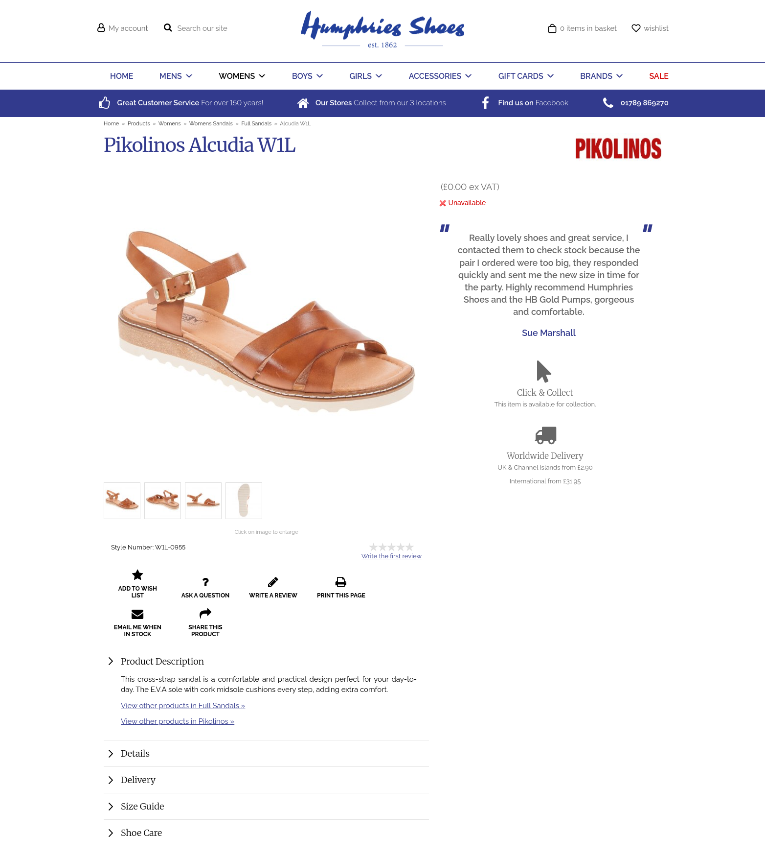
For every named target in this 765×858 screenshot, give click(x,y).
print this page (331, 591)
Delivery (138, 786)
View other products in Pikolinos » (177, 728)
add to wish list (136, 591)
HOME (121, 76)
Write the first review (391, 556)
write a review (266, 591)
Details (135, 760)
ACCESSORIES (435, 76)
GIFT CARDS (520, 76)
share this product (136, 630)
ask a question (201, 591)
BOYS (302, 76)
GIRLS (361, 76)
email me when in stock (396, 587)
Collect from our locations (370, 102)
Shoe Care (141, 839)
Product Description (162, 668)
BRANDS (596, 76)
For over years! (179, 102)
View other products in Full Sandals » (183, 712)
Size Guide (142, 813)
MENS (170, 76)
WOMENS (237, 76)
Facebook (522, 102)
